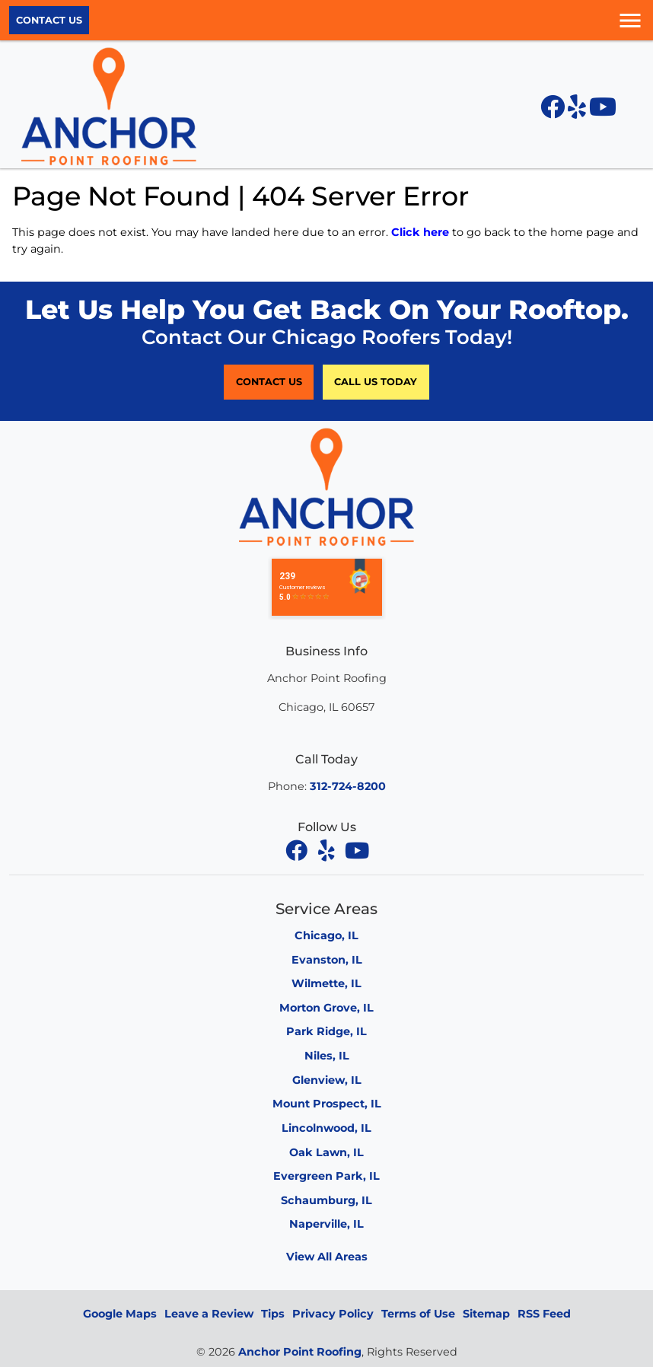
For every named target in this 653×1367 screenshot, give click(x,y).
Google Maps (120, 1314)
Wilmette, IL (326, 983)
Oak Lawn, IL (326, 1152)
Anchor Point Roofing (300, 1352)
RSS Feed (544, 1314)
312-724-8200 (348, 786)
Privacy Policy (333, 1314)
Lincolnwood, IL (326, 1128)
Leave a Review (208, 1314)
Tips (273, 1314)
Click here (420, 232)
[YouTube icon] (602, 111)
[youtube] (357, 850)
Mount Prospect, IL (326, 1103)
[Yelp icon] (578, 111)
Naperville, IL (326, 1224)
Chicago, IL (326, 935)
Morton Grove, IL (326, 1008)
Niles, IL (326, 1056)
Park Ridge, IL (326, 1031)
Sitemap (486, 1314)
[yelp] (328, 850)
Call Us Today (375, 381)
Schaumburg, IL (326, 1200)
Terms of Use (418, 1314)
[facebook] (297, 850)
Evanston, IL (326, 960)
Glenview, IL (327, 1080)
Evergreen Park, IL (326, 1176)
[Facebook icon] (554, 111)
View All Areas (327, 1256)
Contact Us (49, 20)
